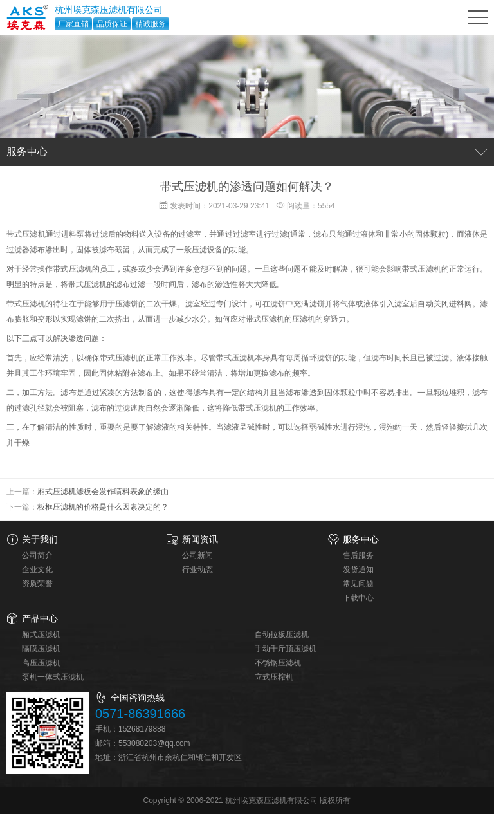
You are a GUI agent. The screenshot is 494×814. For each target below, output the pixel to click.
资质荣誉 (37, 583)
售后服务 (358, 555)
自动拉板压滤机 (282, 634)
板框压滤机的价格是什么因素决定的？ (103, 507)
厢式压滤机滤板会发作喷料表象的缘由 (103, 491)
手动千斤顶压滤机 (285, 648)
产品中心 (40, 618)
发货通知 (358, 569)
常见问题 (358, 583)
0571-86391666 (140, 714)
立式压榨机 (274, 676)
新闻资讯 (200, 539)
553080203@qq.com (154, 743)
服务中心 (361, 539)
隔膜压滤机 (41, 648)
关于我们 (40, 539)
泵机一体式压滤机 (53, 676)
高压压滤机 (41, 662)
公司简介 (37, 555)
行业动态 (197, 569)
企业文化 (37, 569)
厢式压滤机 (41, 634)
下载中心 (358, 597)
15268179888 (141, 729)
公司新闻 (197, 555)
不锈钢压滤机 (278, 662)
